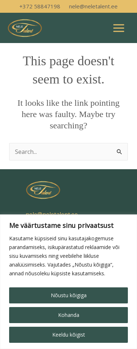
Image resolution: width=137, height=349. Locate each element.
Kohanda (68, 314)
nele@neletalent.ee (93, 6)
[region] (68, 281)
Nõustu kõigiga (69, 295)
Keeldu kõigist (68, 334)
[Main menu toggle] (119, 28)
